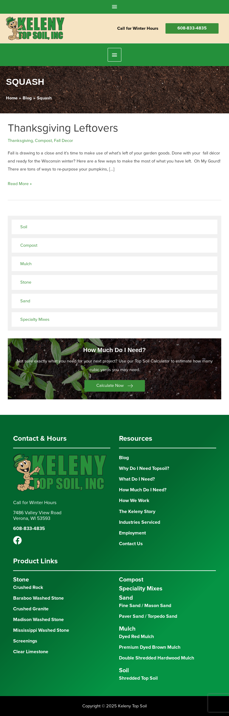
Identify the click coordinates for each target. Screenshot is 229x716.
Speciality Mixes (141, 588)
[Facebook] (17, 540)
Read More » (20, 184)
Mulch (26, 263)
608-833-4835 (192, 28)
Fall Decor (63, 140)
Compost (43, 140)
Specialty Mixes (34, 319)
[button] (114, 386)
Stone (25, 282)
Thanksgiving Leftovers (63, 128)
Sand (25, 301)
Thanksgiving (20, 140)
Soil (23, 226)
